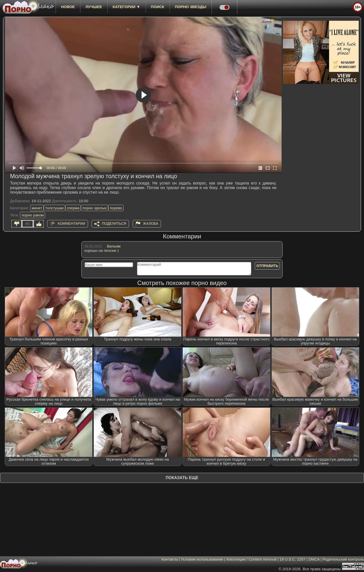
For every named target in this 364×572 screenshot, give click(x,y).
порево (116, 208)
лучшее (93, 7)
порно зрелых (94, 208)
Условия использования (202, 559)
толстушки (54, 208)
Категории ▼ (126, 7)
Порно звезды (190, 7)
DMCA (314, 559)
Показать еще (182, 478)
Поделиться (114, 223)
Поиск (157, 7)
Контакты (170, 559)
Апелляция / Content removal (251, 559)
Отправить (267, 266)
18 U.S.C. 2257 (293, 559)
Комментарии (71, 223)
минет (37, 208)
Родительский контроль (343, 559)
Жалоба (150, 223)
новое (68, 7)
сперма (73, 208)
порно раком (32, 215)
